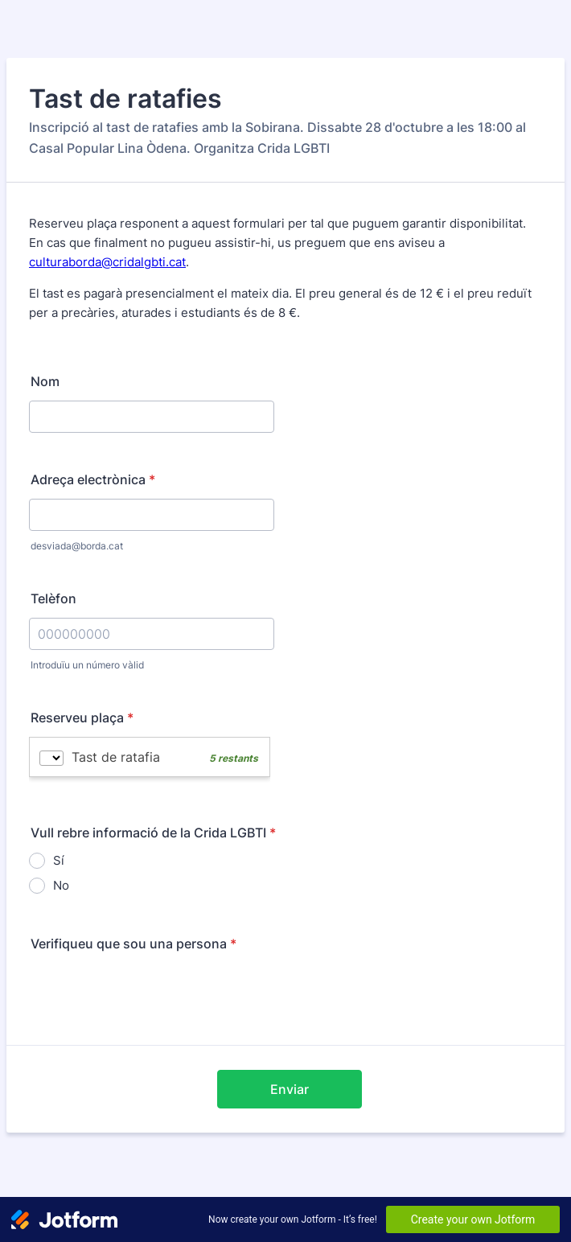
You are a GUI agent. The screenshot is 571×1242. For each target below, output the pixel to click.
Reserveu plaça (82, 717)
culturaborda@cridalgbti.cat (107, 261)
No (61, 885)
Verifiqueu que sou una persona (133, 944)
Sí (58, 860)
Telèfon (53, 598)
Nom (45, 381)
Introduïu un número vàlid (87, 665)
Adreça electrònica (93, 479)
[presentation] (151, 994)
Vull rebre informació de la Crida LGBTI (153, 833)
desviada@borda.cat (77, 546)
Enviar (289, 1089)
